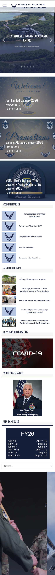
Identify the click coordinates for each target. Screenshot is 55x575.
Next (49, 40)
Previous (5, 40)
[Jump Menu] (27, 466)
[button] (5, 6)
